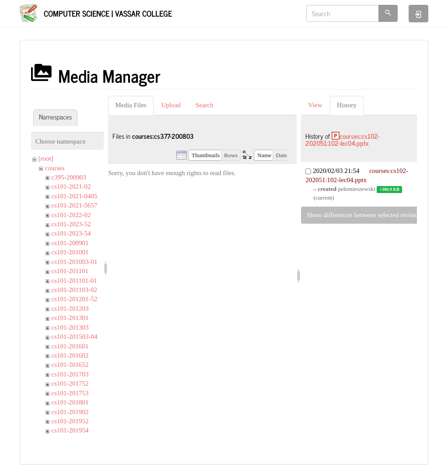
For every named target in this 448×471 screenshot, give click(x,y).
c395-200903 (69, 177)
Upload (171, 105)
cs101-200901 (70, 242)
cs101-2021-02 (71, 186)
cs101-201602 (70, 355)
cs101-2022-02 (71, 214)
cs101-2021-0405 (75, 196)
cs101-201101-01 (74, 280)
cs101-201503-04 (75, 336)
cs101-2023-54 (71, 233)
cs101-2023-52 (71, 224)
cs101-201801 (70, 402)
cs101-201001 (70, 252)
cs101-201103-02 (74, 289)
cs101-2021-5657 (75, 205)
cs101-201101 (70, 270)
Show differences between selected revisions (365, 214)
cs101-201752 (70, 383)
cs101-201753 (70, 393)
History (347, 105)
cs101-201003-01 (75, 261)
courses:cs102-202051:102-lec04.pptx (342, 139)
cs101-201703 (70, 374)
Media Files (130, 105)
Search (205, 105)
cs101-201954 (70, 430)
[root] (45, 158)
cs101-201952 (70, 421)
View (315, 105)
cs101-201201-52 (75, 298)
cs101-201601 (70, 346)
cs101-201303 (70, 327)
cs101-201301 (70, 317)
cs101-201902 (70, 411)
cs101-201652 (70, 364)
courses (55, 168)
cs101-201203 (70, 308)
